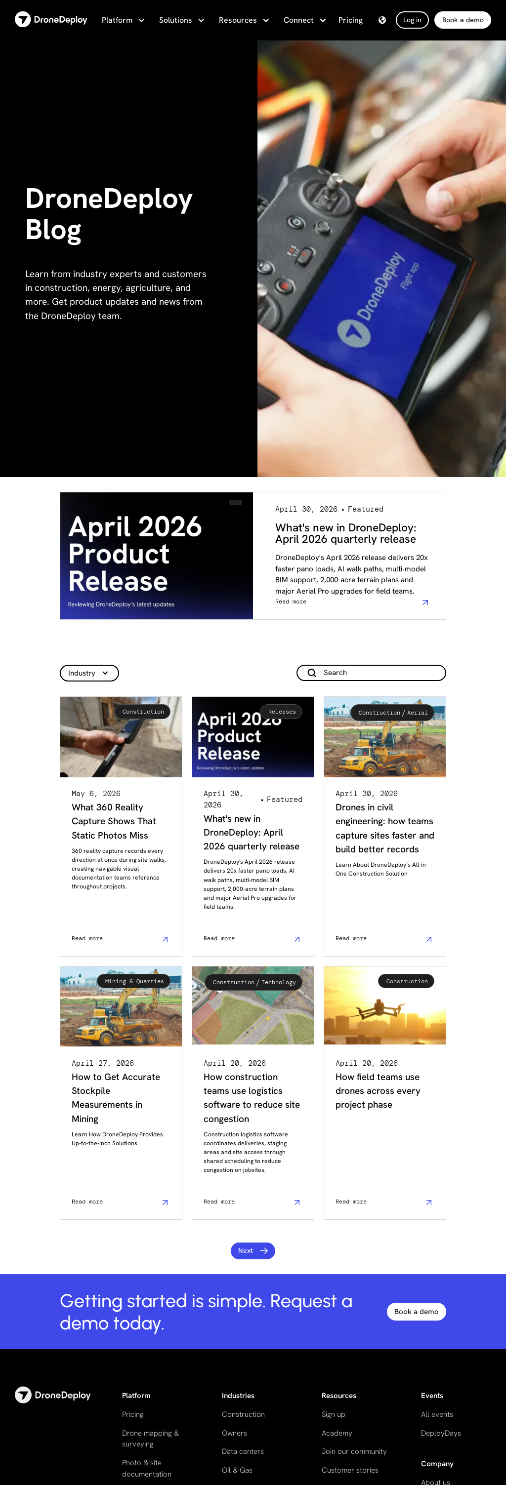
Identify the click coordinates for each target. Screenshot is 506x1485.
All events (437, 1414)
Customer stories (350, 1470)
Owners (234, 1433)
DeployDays (441, 1433)
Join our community (354, 1451)
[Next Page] (253, 1251)
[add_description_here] (371, 673)
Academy (337, 1433)
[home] (51, 20)
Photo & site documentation (146, 1468)
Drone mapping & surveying (150, 1438)
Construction (243, 1414)
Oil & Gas (237, 1470)
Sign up (333, 1414)
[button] (122, 20)
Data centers (243, 1451)
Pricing (350, 20)
